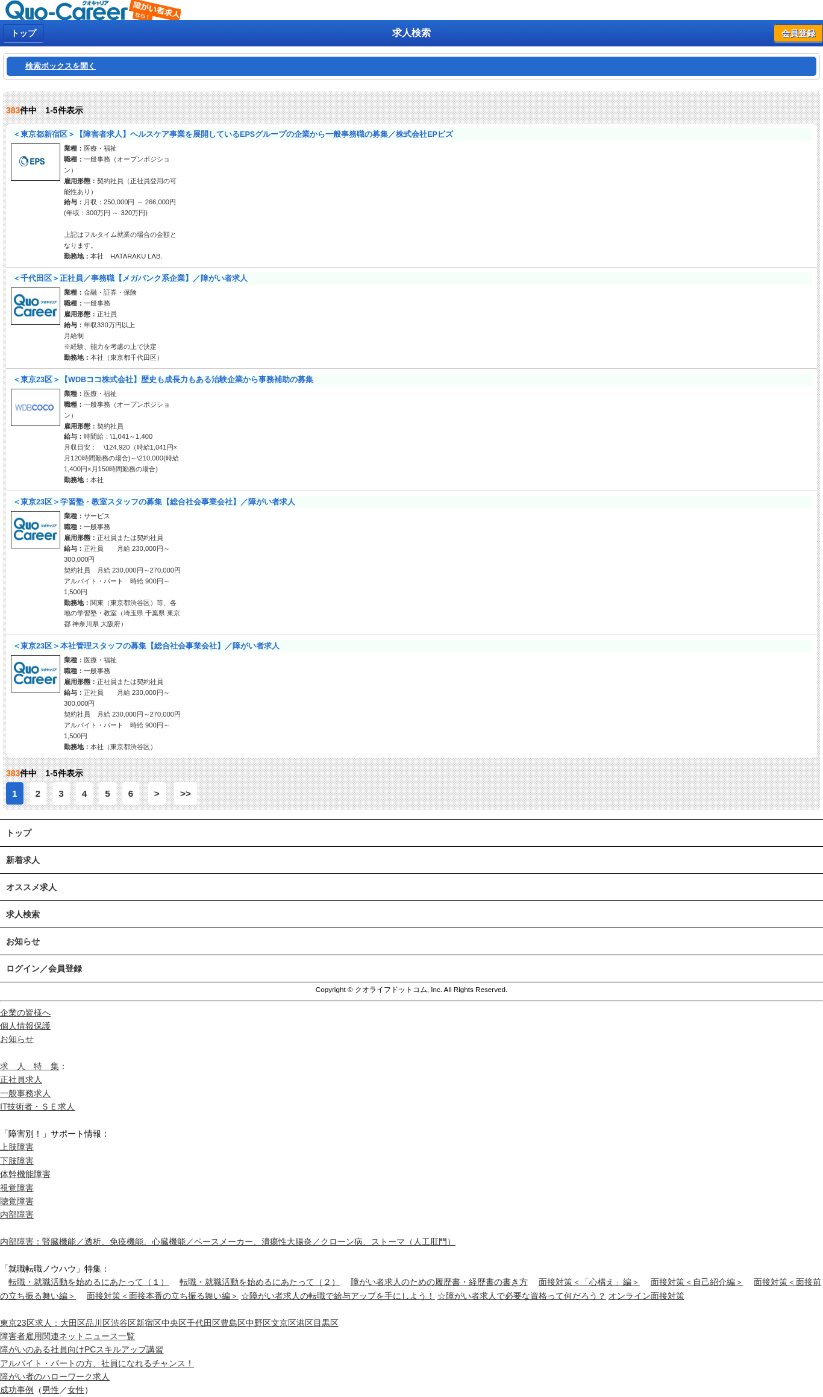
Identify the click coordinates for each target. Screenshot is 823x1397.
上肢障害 (17, 1147)
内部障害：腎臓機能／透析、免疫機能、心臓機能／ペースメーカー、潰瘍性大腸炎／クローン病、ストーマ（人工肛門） (227, 1241)
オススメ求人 (31, 887)
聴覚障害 (17, 1201)
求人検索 (23, 914)
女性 (75, 1390)
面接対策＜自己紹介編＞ (697, 1282)
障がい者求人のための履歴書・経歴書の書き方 (439, 1282)
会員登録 (798, 33)
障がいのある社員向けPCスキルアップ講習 (81, 1349)
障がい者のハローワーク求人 (55, 1376)
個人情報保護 (25, 1026)
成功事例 (17, 1390)
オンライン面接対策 (646, 1296)
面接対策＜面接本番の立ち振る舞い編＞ (163, 1296)
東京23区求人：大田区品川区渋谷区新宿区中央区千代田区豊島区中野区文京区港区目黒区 (169, 1323)
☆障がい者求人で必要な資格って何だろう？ (521, 1296)
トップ (23, 33)
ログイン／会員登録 (44, 968)
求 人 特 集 (29, 1066)
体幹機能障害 (25, 1174)
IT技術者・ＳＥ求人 (37, 1106)
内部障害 (17, 1214)
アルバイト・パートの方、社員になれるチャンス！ (97, 1363)
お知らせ (23, 941)
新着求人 (23, 860)
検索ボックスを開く (60, 66)
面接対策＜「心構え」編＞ (589, 1282)
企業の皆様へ (25, 1012)
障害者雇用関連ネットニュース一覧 (67, 1336)
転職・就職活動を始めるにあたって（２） (260, 1282)
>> (185, 793)
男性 (50, 1390)
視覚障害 (17, 1188)
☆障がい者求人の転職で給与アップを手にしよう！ (338, 1296)
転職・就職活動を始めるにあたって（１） (88, 1282)
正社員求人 (21, 1079)
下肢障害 (17, 1161)
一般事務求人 (25, 1093)
